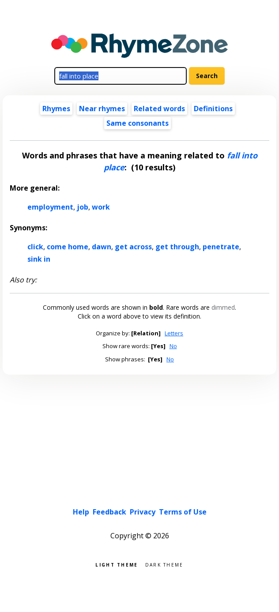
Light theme (116, 564)
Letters (174, 333)
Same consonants (137, 123)
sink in (38, 259)
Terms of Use (183, 512)
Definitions (213, 108)
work (101, 207)
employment (50, 207)
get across (133, 247)
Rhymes (56, 108)
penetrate (221, 247)
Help (81, 512)
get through (177, 247)
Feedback (109, 512)
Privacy (142, 512)
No (173, 346)
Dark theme (164, 564)
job (82, 207)
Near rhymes (102, 108)
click (35, 247)
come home (67, 247)
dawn (101, 247)
